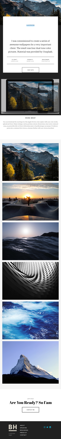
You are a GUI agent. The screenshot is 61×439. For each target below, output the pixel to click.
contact (23, 435)
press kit (23, 432)
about (22, 425)
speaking (23, 428)
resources (24, 430)
